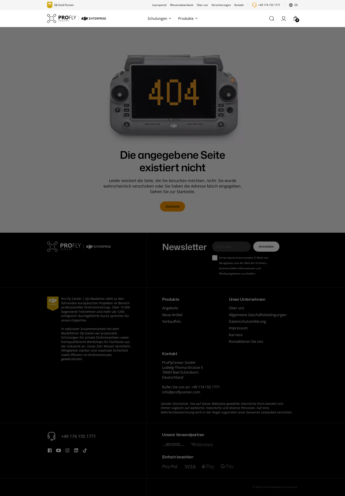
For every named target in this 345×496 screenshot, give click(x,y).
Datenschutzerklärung (247, 321)
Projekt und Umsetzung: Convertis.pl (275, 487)
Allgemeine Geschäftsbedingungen (257, 314)
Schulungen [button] (159, 18)
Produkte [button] (187, 18)
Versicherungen (221, 5)
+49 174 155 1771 (269, 5)
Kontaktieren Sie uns (246, 341)
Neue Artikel (172, 314)
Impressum (238, 328)
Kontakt (239, 5)
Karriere (235, 334)
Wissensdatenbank (181, 5)
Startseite (172, 206)
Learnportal (159, 5)
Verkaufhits (171, 321)
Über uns (202, 5)
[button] (271, 18)
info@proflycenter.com (181, 392)
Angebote (170, 308)
